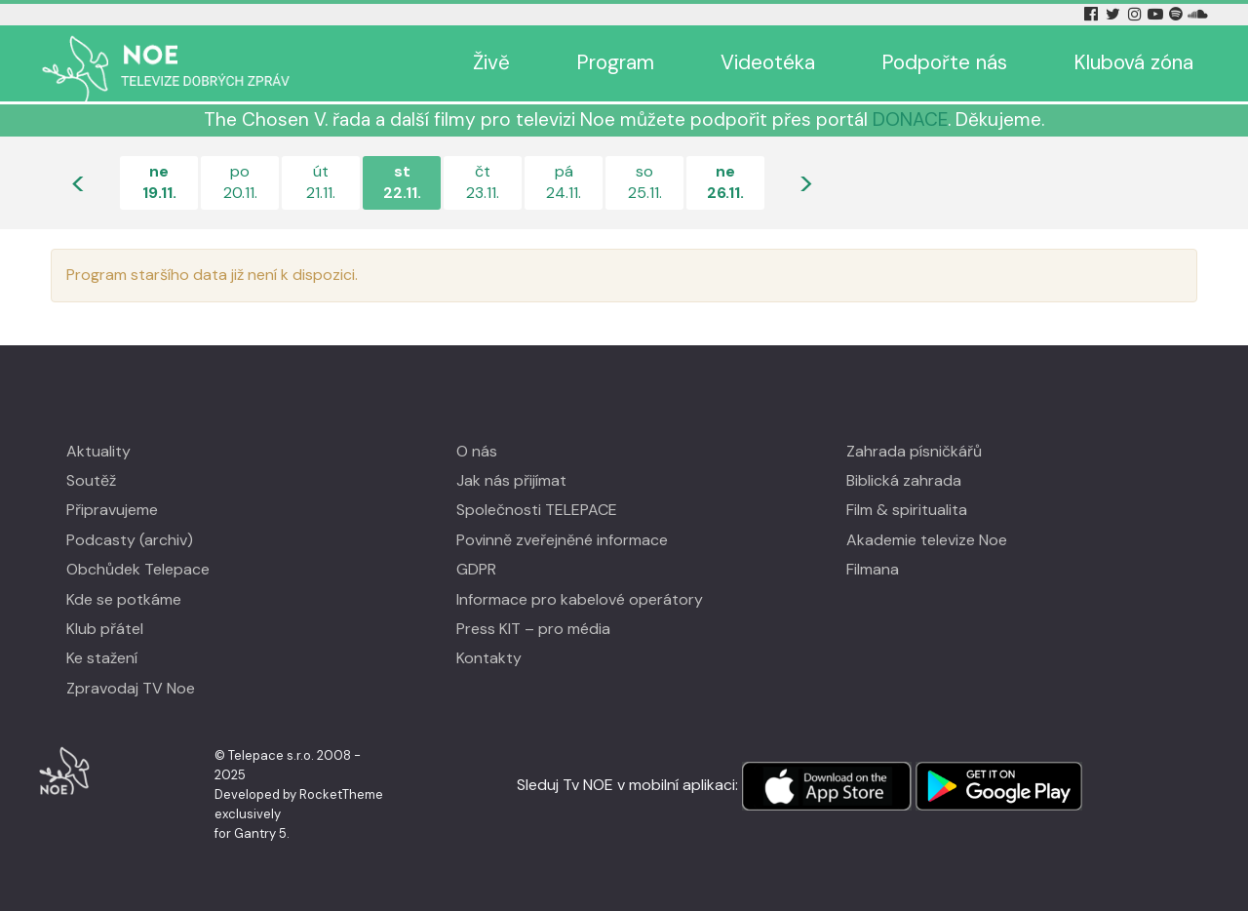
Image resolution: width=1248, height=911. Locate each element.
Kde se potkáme (123, 599)
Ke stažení (101, 658)
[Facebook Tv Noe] (1093, 14)
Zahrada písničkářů (914, 451)
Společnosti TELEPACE (536, 509)
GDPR (476, 569)
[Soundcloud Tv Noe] (1198, 14)
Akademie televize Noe (926, 540)
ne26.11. (725, 182)
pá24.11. (563, 182)
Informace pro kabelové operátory (579, 599)
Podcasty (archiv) (129, 540)
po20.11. (240, 182)
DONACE (910, 119)
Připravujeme (112, 509)
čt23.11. (482, 182)
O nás (476, 451)
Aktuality (98, 451)
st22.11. (402, 182)
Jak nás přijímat (511, 480)
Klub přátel (104, 628)
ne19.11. (159, 182)
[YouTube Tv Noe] (1157, 14)
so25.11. (645, 182)
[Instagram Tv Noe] (1138, 14)
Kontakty (489, 658)
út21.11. (320, 182)
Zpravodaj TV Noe (130, 688)
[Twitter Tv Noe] (1114, 14)
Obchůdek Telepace (138, 569)
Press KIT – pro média (533, 628)
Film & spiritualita (906, 509)
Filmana (872, 569)
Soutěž (91, 480)
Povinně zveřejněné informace (562, 540)
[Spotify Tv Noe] (1178, 14)
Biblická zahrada (903, 480)
